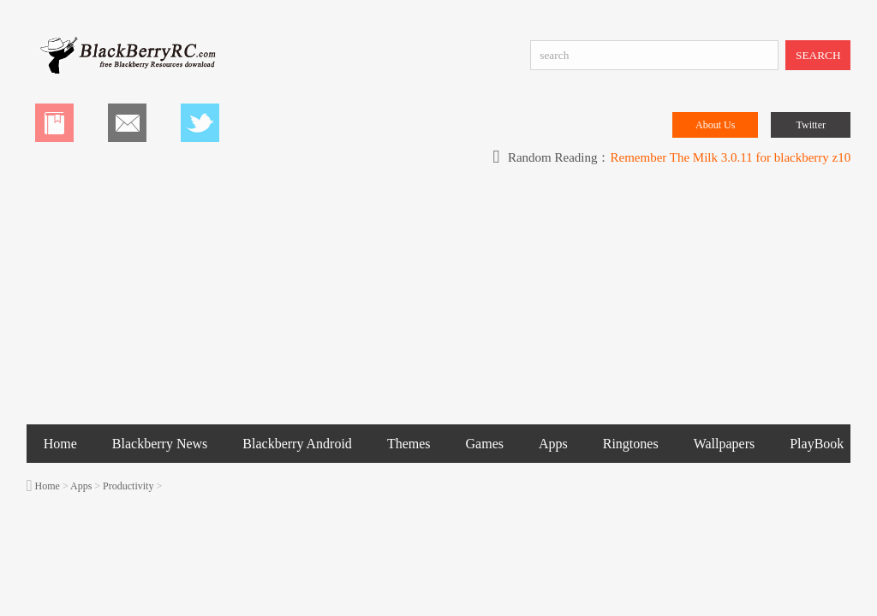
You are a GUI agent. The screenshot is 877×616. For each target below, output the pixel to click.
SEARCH (818, 55)
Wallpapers (724, 443)
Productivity (128, 486)
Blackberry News (160, 443)
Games (485, 443)
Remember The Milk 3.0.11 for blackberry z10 (731, 157)
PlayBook (817, 443)
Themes (409, 443)
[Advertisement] (438, 296)
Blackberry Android (297, 443)
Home (60, 443)
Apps (553, 443)
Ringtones (631, 443)
